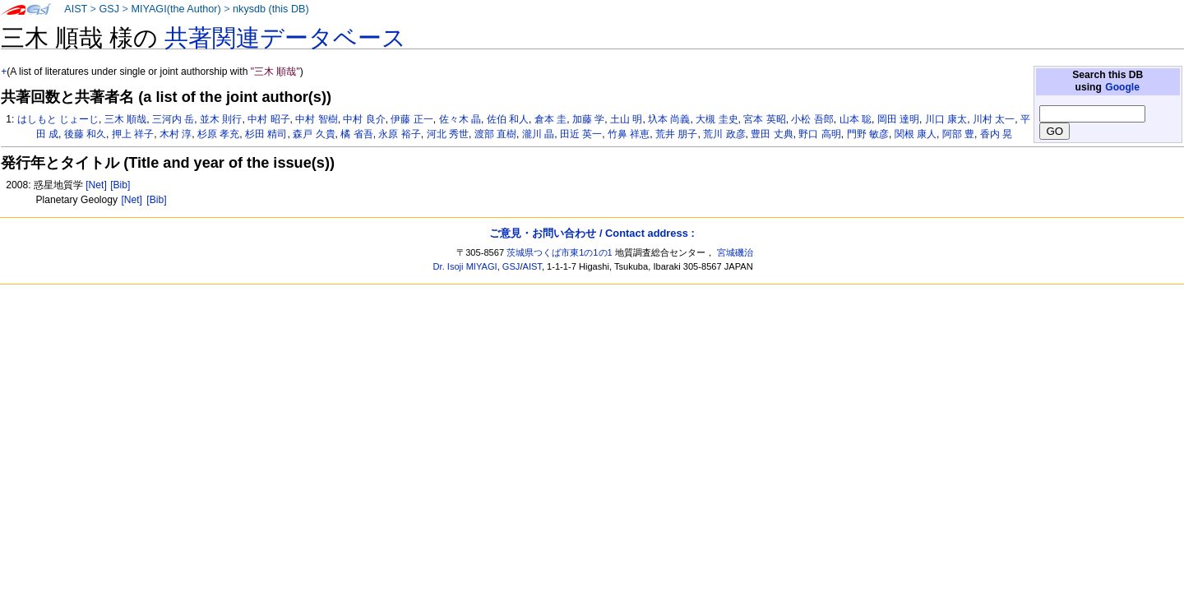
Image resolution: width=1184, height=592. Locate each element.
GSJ (109, 9)
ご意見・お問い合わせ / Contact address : (591, 233)
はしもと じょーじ (58, 119)
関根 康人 (916, 134)
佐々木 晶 (460, 119)
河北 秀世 (448, 134)
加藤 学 (588, 119)
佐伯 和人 (508, 119)
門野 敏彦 (868, 134)
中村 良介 (364, 119)
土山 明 (626, 119)
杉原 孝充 (218, 134)
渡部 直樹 (495, 134)
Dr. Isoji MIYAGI (465, 266)
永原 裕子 (399, 134)
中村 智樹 (316, 119)
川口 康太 (946, 119)
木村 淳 (176, 134)
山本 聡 (855, 119)
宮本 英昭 (764, 119)
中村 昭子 (268, 119)
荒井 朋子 (676, 134)
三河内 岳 (173, 119)
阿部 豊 (958, 134)
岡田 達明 (898, 119)
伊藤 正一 (411, 119)
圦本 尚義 (669, 119)
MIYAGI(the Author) (175, 9)
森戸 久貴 (314, 134)
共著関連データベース (285, 38)
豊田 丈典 (772, 134)
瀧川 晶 (538, 134)
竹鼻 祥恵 (629, 134)
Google (1122, 87)
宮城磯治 (735, 252)
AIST (75, 9)
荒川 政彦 (724, 134)
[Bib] (120, 185)
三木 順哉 (125, 119)
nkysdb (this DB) (271, 9)
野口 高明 (819, 134)
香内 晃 (996, 134)
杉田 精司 (266, 134)
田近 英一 (581, 134)
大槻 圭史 (717, 119)
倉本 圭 (550, 119)
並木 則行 (221, 119)
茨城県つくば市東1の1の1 (559, 252)
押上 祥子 (133, 134)
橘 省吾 (356, 134)
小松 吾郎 (812, 119)
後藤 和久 (85, 134)
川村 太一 (994, 119)
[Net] (96, 185)
